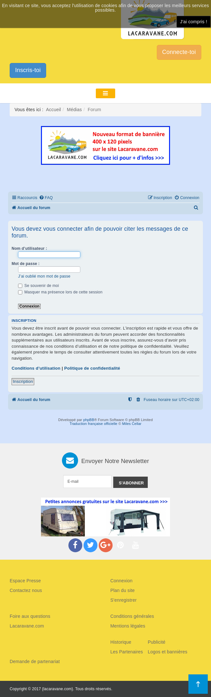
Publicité (157, 642)
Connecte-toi (179, 52)
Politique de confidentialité (92, 368)
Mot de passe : (26, 263)
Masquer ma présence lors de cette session (60, 292)
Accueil (53, 109)
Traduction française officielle (93, 424)
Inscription (23, 381)
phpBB (88, 420)
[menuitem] (46, 198)
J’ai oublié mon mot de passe (44, 276)
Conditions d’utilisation (36, 368)
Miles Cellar (132, 424)
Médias (74, 109)
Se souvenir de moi (38, 285)
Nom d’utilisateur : (29, 248)
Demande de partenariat (35, 661)
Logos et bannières (167, 651)
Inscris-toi (28, 70)
